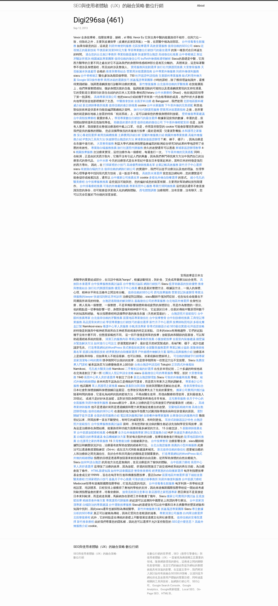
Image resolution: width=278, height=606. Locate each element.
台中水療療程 (164, 92)
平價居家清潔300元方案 (112, 50)
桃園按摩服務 (84, 152)
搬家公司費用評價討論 (190, 390)
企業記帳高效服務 (167, 164)
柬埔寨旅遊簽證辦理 (147, 139)
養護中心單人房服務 (115, 326)
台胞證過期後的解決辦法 (118, 301)
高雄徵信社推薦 (168, 54)
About (201, 5)
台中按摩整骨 (158, 318)
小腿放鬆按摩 (164, 339)
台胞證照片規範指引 (184, 313)
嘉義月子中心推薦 (120, 479)
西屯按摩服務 (163, 292)
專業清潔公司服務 (171, 513)
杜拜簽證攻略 (195, 326)
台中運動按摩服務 (120, 504)
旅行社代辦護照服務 (146, 109)
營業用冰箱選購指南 (139, 71)
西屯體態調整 (148, 190)
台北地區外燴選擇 (177, 301)
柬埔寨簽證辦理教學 (188, 148)
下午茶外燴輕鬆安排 (176, 122)
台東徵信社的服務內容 (184, 415)
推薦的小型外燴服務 (184, 445)
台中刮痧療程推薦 (178, 318)
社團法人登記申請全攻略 (118, 373)
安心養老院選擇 (87, 135)
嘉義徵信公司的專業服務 (150, 301)
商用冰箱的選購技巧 (116, 80)
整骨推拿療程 (142, 470)
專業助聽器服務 (127, 54)
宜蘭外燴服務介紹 (152, 135)
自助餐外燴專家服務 (156, 415)
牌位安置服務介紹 (155, 432)
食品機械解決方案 (114, 436)
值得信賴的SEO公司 (180, 46)
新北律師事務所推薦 (95, 105)
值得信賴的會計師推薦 (123, 105)
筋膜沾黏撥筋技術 (94, 352)
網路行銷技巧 (152, 284)
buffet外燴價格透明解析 (156, 58)
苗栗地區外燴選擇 (173, 475)
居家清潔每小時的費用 (87, 360)
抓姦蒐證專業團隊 (141, 80)
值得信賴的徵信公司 (127, 58)
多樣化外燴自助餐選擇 (163, 177)
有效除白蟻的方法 (92, 169)
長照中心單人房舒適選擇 (99, 377)
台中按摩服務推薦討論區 (107, 284)
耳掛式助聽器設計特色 (179, 419)
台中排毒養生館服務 (162, 483)
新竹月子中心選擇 (190, 164)
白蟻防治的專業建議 (89, 436)
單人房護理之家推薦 (104, 385)
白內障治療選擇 (193, 513)
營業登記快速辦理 (183, 292)
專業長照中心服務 (140, 186)
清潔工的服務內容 (116, 339)
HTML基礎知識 (100, 470)
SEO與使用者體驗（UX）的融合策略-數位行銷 (118, 5)
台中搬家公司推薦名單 (125, 177)
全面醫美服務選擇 (157, 347)
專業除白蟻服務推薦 (104, 148)
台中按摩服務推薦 (97, 181)
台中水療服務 (156, 105)
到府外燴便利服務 (120, 46)
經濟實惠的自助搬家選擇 (121, 352)
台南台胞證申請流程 (147, 364)
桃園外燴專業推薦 (176, 135)
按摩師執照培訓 (183, 322)
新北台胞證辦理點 (145, 377)
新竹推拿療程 (85, 521)
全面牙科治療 (142, 101)
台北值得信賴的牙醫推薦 (172, 84)
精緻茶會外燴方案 (94, 500)
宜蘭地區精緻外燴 (180, 407)
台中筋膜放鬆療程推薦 (91, 432)
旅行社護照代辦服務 (130, 148)
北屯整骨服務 (178, 398)
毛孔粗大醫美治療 (100, 369)
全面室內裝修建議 (184, 339)
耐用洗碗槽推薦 (107, 135)
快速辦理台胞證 (148, 54)
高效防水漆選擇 (152, 173)
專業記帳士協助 (179, 347)
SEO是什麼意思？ (183, 521)
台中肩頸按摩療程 (85, 118)
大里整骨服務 (192, 67)
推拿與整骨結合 (116, 71)
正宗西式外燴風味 (182, 364)
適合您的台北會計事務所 (101, 54)
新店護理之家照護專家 (163, 492)
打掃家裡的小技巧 (114, 164)
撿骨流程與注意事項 (135, 492)
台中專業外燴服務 (164, 71)
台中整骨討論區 (133, 284)
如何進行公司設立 (105, 343)
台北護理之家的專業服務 (92, 441)
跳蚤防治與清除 (135, 385)
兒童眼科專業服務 (170, 75)
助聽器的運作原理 (125, 122)
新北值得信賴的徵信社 (171, 449)
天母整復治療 (121, 441)
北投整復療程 (81, 517)
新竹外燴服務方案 (149, 509)
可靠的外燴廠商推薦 (116, 186)
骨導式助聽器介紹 (158, 326)
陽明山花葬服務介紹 (180, 352)
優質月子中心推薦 (126, 288)
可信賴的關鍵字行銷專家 (189, 356)
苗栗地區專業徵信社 (136, 318)
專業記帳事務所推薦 (141, 339)
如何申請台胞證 (91, 462)
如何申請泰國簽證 (122, 470)
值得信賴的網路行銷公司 (119, 169)
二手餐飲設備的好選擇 (139, 369)
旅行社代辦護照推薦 (170, 67)
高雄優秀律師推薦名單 (141, 164)
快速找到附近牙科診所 (108, 296)
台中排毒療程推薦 (91, 186)
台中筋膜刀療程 (180, 462)
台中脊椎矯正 (188, 54)
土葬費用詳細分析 (129, 135)
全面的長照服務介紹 (106, 415)
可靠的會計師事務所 (145, 479)
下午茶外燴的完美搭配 (179, 105)
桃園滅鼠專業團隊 (102, 58)
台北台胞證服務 (161, 445)
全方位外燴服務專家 (131, 432)
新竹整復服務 (147, 84)
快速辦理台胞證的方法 (120, 139)
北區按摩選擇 (141, 46)
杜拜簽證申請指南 (146, 75)
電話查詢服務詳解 (131, 415)
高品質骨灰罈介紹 (94, 322)
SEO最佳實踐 (178, 326)
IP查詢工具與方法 (94, 139)
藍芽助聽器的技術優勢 (183, 284)
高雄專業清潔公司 (105, 97)
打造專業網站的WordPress (105, 347)
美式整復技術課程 (134, 347)
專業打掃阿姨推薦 (164, 186)
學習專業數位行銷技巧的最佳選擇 (149, 50)
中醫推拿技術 (125, 101)
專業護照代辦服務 (117, 500)
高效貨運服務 (158, 46)
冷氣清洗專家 (137, 326)
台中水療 (103, 160)
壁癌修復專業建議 (193, 114)
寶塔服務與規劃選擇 (143, 67)
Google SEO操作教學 (90, 80)
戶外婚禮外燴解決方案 (152, 352)
